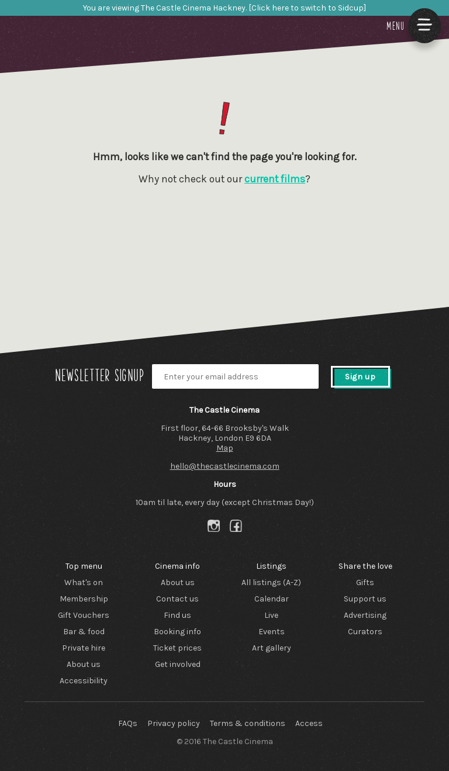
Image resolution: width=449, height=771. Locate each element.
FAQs (127, 723)
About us (84, 664)
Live (271, 615)
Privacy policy (173, 723)
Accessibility (84, 681)
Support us (365, 599)
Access (309, 723)
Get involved (178, 664)
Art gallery (271, 648)
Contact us (177, 599)
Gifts (365, 582)
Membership (84, 599)
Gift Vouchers (83, 615)
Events (271, 632)
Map (224, 448)
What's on (83, 582)
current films (274, 179)
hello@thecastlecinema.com (224, 466)
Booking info (177, 632)
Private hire (83, 648)
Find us (177, 615)
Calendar (271, 599)
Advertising (365, 615)
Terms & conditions (247, 723)
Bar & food (84, 632)
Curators (365, 632)
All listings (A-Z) (271, 582)
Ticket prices (177, 648)
